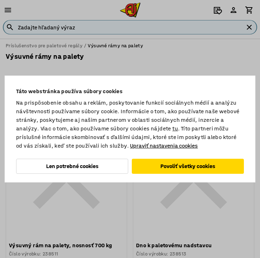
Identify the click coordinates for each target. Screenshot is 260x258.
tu (175, 128)
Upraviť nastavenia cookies (164, 145)
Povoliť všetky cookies (187, 166)
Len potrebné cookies (72, 166)
